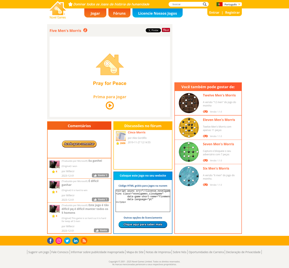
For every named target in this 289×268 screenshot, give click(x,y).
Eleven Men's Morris (219, 120)
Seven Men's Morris (218, 144)
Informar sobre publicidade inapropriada (97, 252)
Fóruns (119, 13)
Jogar (95, 13)
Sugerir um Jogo (38, 252)
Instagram (59, 240)
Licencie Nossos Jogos (157, 13)
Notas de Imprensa (158, 252)
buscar (206, 4)
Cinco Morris (137, 132)
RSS (84, 240)
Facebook (51, 240)
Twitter (68, 241)
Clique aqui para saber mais (142, 224)
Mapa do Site (134, 252)
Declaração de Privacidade (243, 252)
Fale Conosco (60, 252)
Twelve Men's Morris (219, 95)
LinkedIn (76, 240)
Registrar (232, 12)
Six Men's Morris (216, 168)
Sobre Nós (179, 252)
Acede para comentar (79, 144)
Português (230, 4)
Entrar (214, 12)
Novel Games (57, 17)
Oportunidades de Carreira (206, 252)
